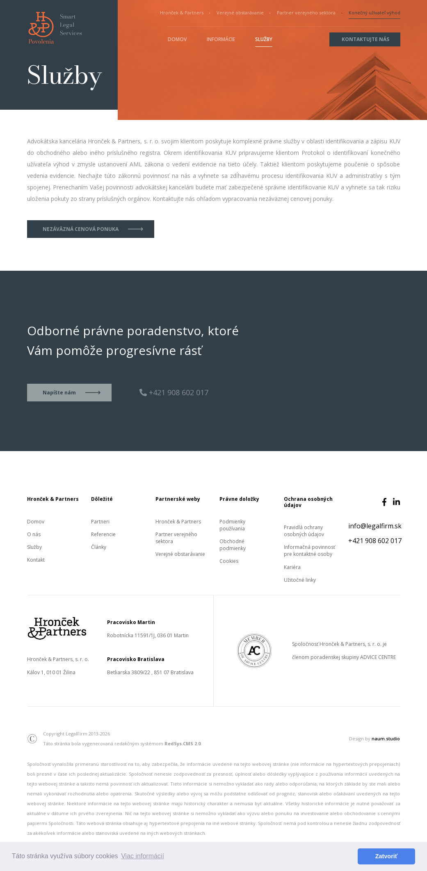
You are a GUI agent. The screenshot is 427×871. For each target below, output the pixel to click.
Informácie (221, 39)
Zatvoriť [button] (386, 856)
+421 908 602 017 (375, 540)
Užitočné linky (300, 579)
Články (98, 547)
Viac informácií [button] (142, 856)
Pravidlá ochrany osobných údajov (304, 531)
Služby (263, 39)
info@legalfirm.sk (375, 525)
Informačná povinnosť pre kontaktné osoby (309, 551)
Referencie (103, 534)
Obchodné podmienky (232, 545)
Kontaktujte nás (365, 39)
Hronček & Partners (181, 12)
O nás (34, 534)
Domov (177, 39)
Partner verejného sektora (306, 12)
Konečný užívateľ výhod (374, 12)
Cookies (228, 561)
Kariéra (292, 567)
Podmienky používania (232, 525)
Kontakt (36, 559)
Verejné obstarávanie (240, 12)
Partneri (100, 521)
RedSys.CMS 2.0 (182, 743)
